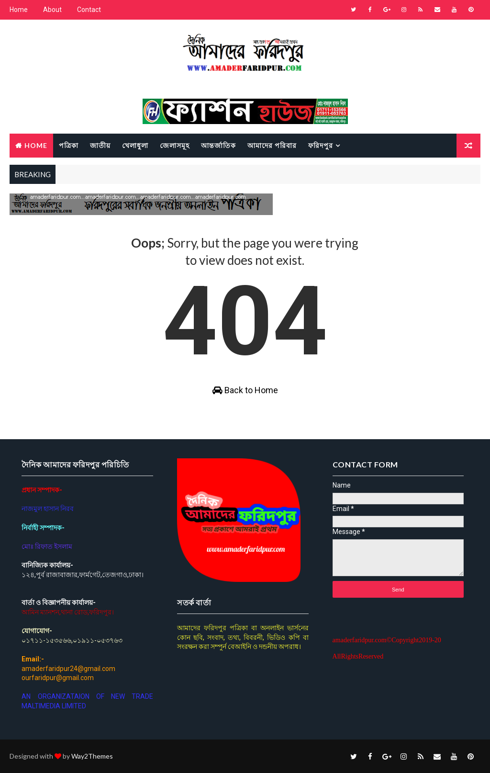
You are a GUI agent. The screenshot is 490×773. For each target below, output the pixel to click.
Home (19, 9)
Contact (89, 9)
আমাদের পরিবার (272, 145)
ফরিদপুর (320, 145)
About (52, 9)
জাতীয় (100, 145)
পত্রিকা (68, 145)
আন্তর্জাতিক (218, 145)
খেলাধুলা (135, 145)
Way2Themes (92, 756)
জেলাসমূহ (174, 145)
